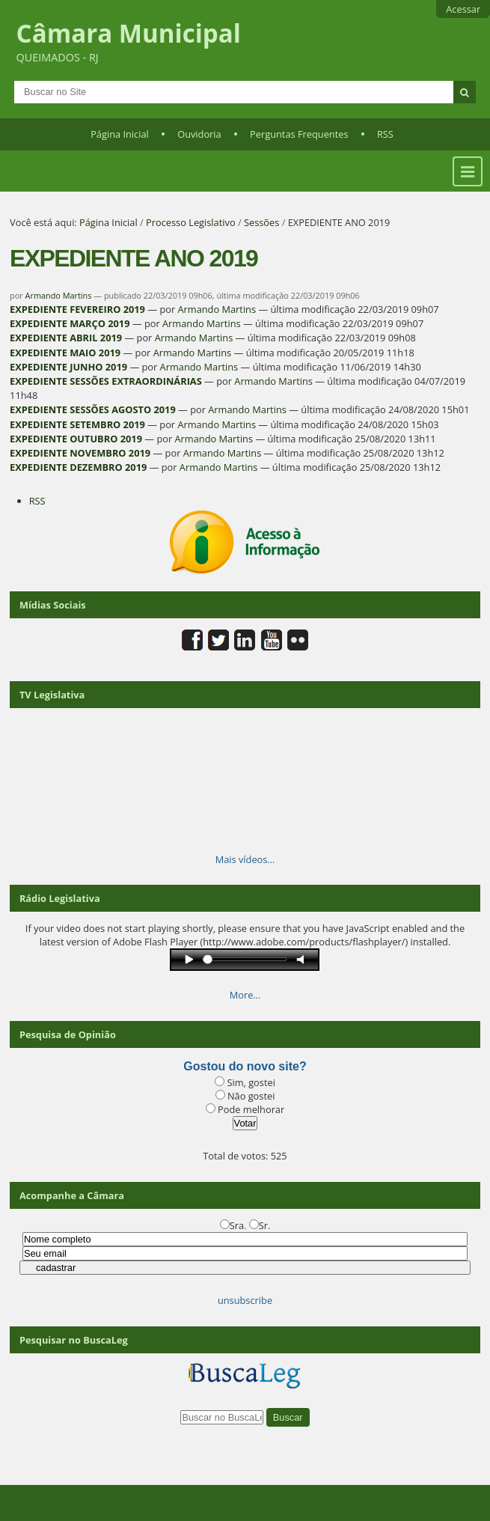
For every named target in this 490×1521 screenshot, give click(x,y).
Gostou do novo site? (244, 1066)
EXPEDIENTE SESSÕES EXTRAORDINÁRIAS (106, 381)
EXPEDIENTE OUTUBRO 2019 (76, 438)
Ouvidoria (199, 134)
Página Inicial (120, 134)
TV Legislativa (52, 694)
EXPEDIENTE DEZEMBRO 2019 (78, 467)
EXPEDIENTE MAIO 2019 (65, 352)
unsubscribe (245, 1300)
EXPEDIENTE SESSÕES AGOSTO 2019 (93, 409)
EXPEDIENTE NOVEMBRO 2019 (80, 453)
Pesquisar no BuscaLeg (73, 1340)
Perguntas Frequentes (299, 134)
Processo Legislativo (191, 222)
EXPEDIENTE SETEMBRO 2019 (77, 424)
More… (245, 995)
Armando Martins (58, 295)
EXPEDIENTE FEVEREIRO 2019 (77, 309)
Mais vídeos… (245, 859)
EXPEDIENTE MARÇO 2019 (69, 323)
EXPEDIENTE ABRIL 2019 (66, 337)
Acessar (463, 9)
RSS (385, 134)
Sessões (261, 222)
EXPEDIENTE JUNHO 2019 (68, 367)
